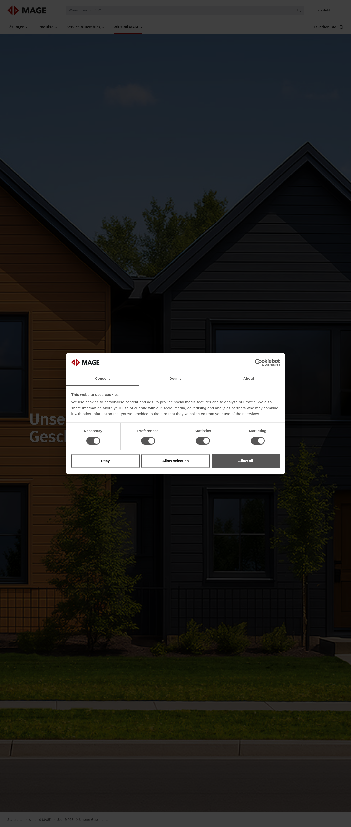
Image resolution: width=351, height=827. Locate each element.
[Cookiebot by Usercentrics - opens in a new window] (258, 362)
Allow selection (175, 461)
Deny (105, 461)
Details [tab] (175, 379)
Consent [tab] (102, 379)
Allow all (245, 461)
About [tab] (248, 379)
